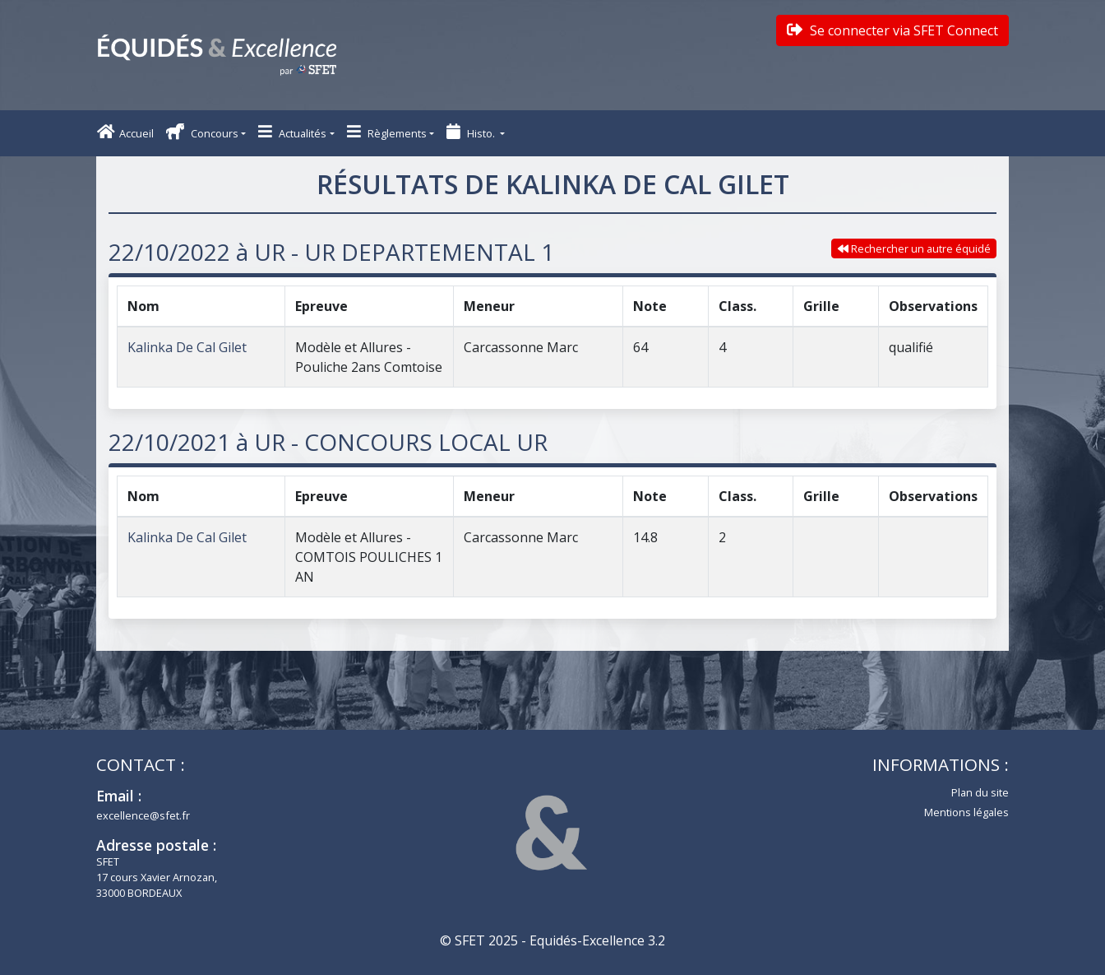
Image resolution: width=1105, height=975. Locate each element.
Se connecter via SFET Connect (892, 30)
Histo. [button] (471, 132)
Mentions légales (966, 812)
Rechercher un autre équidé (914, 248)
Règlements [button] (387, 132)
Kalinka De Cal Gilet (187, 347)
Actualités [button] (292, 132)
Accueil (125, 132)
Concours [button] (202, 132)
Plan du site (980, 792)
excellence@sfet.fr (143, 815)
